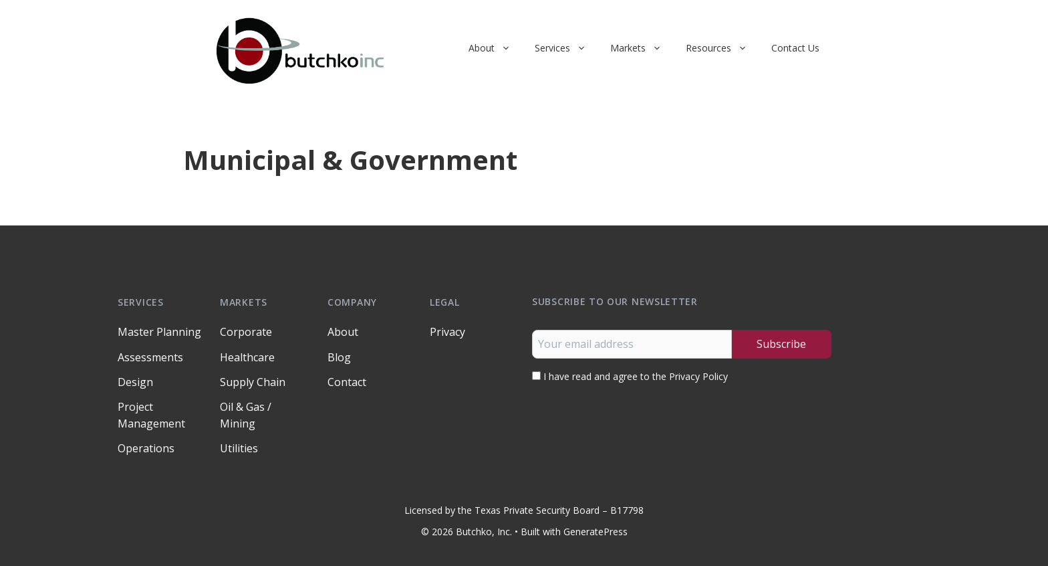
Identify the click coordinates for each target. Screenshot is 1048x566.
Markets (642, 48)
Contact (347, 382)
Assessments (150, 357)
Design (135, 382)
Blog (339, 357)
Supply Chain (252, 382)
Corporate (246, 331)
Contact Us (795, 47)
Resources (722, 48)
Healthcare (247, 357)
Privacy (447, 331)
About (496, 48)
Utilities (239, 448)
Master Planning (159, 331)
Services (566, 48)
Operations (146, 448)
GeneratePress (595, 531)
